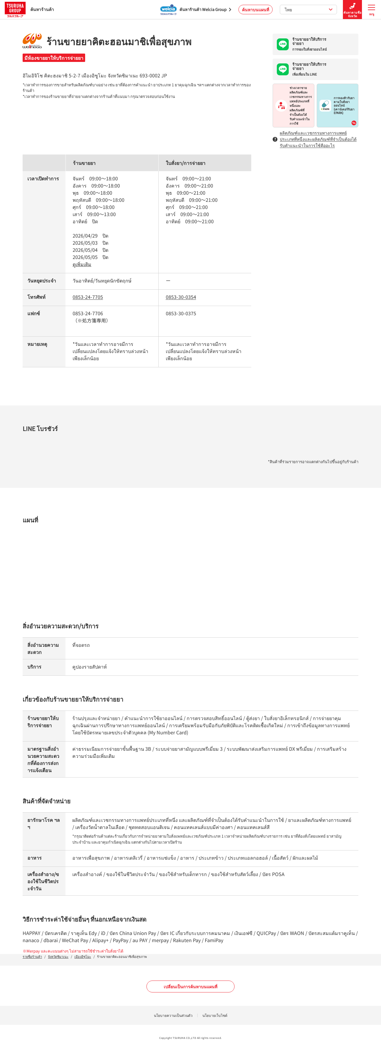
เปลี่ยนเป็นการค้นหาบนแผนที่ (190, 986)
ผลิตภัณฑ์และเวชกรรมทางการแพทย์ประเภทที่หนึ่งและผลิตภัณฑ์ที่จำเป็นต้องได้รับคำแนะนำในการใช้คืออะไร (315, 139)
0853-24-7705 (88, 296)
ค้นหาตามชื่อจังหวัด (352, 9)
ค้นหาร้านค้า (29, 9)
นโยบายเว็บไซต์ (214, 1015)
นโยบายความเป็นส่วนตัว (173, 1015)
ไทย (309, 10)
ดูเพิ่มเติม (82, 264)
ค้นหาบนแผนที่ (255, 10)
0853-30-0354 (181, 296)
